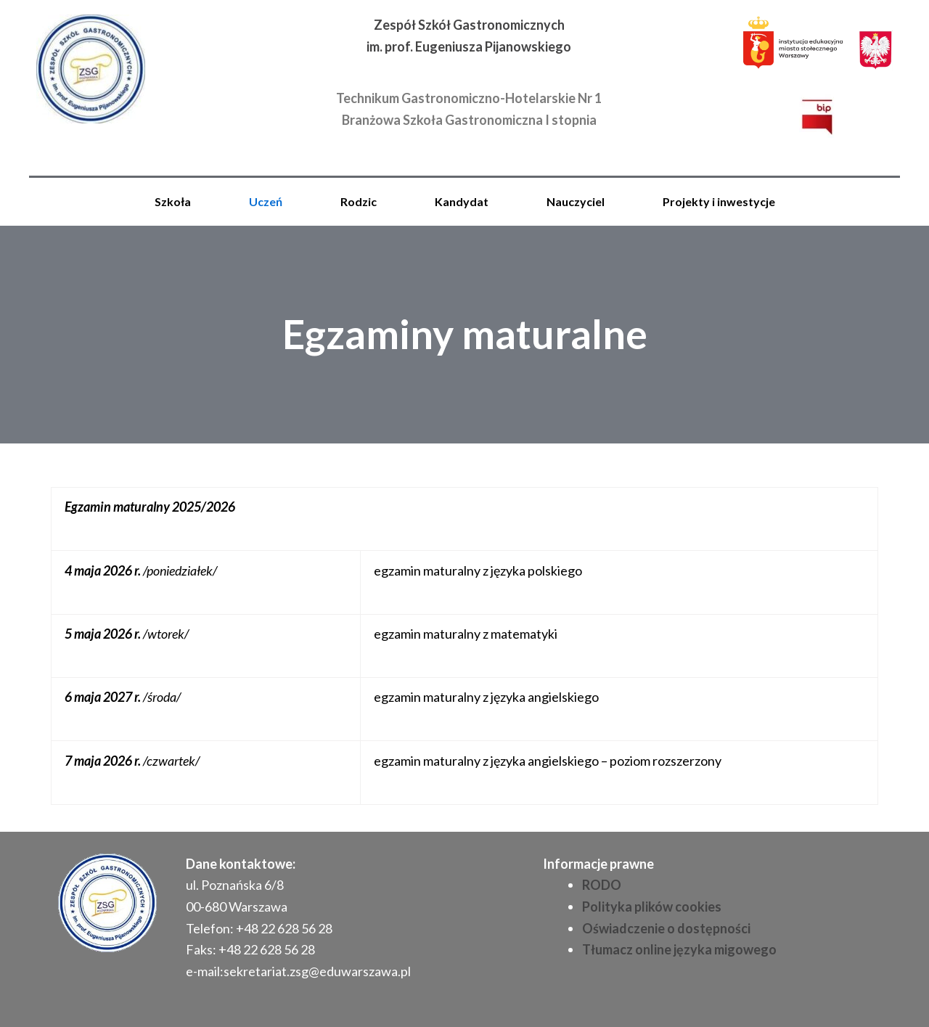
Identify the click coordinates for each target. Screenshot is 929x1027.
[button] (176, 201)
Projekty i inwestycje (719, 201)
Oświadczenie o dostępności (666, 928)
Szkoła (173, 201)
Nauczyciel (576, 201)
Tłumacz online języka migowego (679, 949)
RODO (601, 885)
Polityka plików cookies (651, 907)
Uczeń (265, 201)
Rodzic (358, 201)
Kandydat (461, 201)
